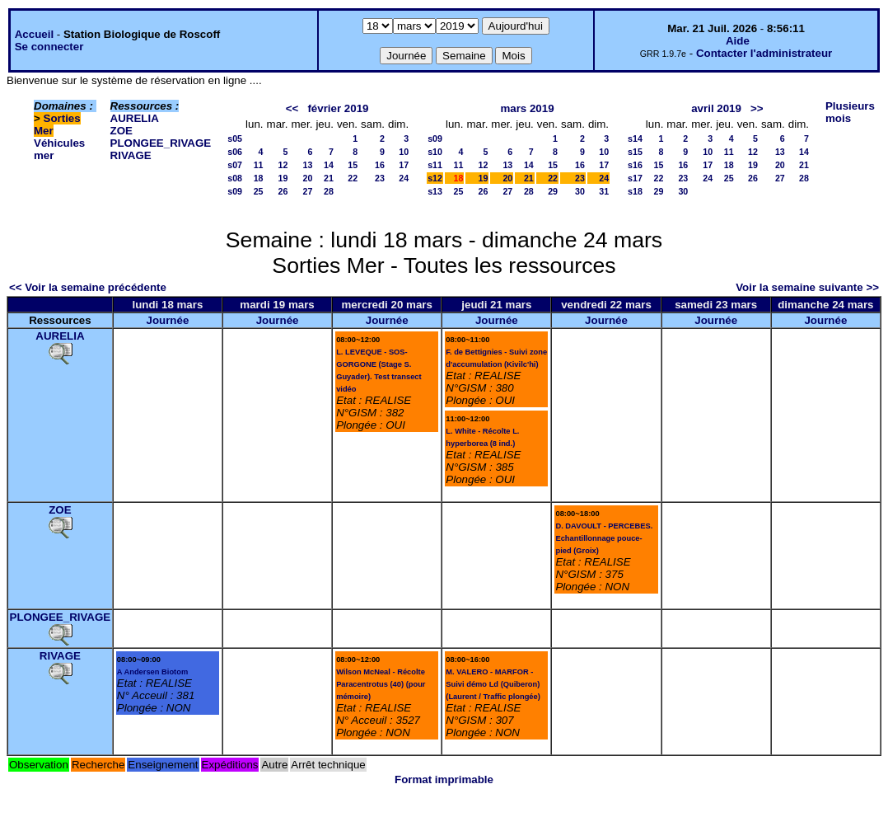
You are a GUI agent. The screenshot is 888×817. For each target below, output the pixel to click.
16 (380, 165)
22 (353, 178)
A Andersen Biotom (152, 672)
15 (353, 165)
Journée (167, 320)
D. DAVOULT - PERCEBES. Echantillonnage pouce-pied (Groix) (603, 538)
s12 (435, 178)
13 (308, 165)
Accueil (34, 34)
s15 (635, 152)
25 (259, 191)
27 (308, 191)
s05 (234, 138)
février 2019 (337, 108)
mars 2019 (527, 108)
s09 (234, 191)
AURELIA (134, 118)
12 (283, 165)
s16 (635, 165)
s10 (435, 152)
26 (283, 191)
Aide (738, 41)
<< (292, 108)
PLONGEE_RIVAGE (161, 143)
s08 (234, 178)
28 (329, 191)
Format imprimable (444, 779)
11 (259, 165)
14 (329, 165)
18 (259, 178)
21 (329, 178)
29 (553, 191)
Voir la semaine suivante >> (807, 287)
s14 (635, 138)
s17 (635, 178)
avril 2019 (716, 108)
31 (604, 191)
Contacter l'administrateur (764, 53)
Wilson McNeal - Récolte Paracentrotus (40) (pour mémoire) (380, 684)
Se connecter (49, 46)
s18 (635, 191)
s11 (435, 165)
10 (404, 152)
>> (757, 108)
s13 (435, 191)
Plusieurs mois (850, 112)
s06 (234, 152)
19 (283, 178)
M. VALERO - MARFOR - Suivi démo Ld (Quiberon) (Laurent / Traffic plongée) (493, 684)
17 (404, 165)
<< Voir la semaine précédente (87, 287)
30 (580, 191)
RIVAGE (131, 155)
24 (404, 178)
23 (380, 178)
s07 (234, 165)
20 (308, 178)
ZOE (121, 130)
